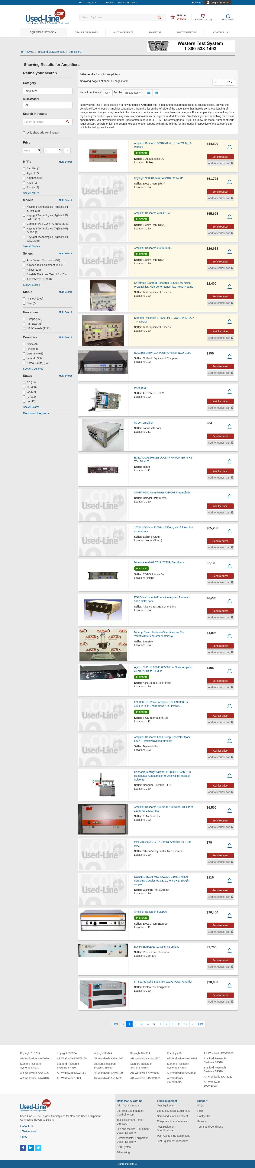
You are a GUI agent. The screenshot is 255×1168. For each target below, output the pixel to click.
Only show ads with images (41, 132)
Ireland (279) (32, 358)
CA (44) (29, 382)
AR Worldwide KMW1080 (219, 1053)
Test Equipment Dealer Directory (130, 1121)
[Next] (192, 1024)
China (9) (30, 344)
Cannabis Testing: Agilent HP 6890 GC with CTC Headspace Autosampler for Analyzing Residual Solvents (162, 775)
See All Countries (33, 368)
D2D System (124, 1147)
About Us (26, 1126)
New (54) (30, 303)
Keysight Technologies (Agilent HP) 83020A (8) (45, 238)
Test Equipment (166, 1105)
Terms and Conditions (210, 1126)
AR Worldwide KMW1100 (108, 1058)
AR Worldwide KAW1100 (108, 1072)
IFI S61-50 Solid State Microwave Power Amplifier (163, 981)
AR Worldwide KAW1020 (34, 1072)
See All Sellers (31, 284)
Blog (23, 1136)
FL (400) (30, 387)
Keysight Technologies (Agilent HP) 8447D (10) (45, 217)
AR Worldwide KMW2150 (72, 1058)
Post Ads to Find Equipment (173, 1135)
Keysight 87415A (140, 1053)
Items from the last (91, 92)
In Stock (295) (33, 298)
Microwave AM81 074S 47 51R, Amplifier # (159, 562)
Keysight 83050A (67, 1053)
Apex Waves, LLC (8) (37, 279)
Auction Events (123, 32)
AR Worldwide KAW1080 (71, 1072)
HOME (31, 51)
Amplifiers (76, 51)
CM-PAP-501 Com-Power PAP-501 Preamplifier (162, 492)
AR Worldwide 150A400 (107, 1078)
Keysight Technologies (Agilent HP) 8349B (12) (45, 208)
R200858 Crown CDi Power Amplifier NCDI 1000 (162, 352)
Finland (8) (31, 348)
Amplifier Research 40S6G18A (152, 213)
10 (185, 1023)
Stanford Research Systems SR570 (215, 1069)
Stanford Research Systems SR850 (178, 1065)
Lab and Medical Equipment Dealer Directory (133, 1130)
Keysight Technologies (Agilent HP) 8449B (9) (45, 230)
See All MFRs (31, 193)
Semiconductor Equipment (172, 1116)
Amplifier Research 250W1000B (153, 247)
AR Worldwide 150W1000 (145, 1078)
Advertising (123, 1152)
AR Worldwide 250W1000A (175, 1080)
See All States (31, 406)
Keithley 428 (174, 1053)
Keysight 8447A (103, 1053)
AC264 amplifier (143, 422)
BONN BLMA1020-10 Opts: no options (156, 946)
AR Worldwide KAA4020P (182, 1058)
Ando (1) (30, 182)
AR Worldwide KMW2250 (145, 1058)
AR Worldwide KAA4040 (34, 1078)
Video (196, 2)
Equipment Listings (43, 32)
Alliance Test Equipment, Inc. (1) (44, 264)
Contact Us (220, 32)
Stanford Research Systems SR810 (68, 1065)
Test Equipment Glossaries (173, 1141)
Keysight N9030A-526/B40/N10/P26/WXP (158, 178)
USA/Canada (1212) (36, 328)
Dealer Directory (86, 32)
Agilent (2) (31, 173)
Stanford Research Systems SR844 (141, 1065)
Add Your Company (128, 1105)
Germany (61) (33, 353)
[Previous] (123, 1024)
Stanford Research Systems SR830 (105, 1065)
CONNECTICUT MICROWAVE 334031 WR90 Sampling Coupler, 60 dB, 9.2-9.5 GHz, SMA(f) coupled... (161, 880)
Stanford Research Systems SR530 (31, 1065)
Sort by (118, 92)
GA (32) (29, 391)
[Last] (200, 1024)
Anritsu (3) (31, 187)
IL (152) (29, 396)
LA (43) (29, 401)
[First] (115, 1024)
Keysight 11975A (30, 1053)
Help (200, 1110)
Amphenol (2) (33, 177)
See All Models (31, 246)
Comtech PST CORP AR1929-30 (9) (46, 223)
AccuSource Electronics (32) (41, 260)
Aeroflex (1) (31, 168)
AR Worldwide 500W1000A (212, 1083)
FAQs (200, 1105)
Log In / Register (220, 2)
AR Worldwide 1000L (69, 1078)
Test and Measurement (53, 51)
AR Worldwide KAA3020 (181, 1072)
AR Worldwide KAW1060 (145, 1072)
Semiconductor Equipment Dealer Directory (132, 1139)
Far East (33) (32, 323)
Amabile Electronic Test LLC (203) (44, 274)
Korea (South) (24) (36, 362)
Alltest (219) (32, 269)
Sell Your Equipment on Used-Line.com (130, 1112)
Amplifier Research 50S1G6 (150, 911)
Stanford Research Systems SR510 (215, 1060)
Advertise (154, 32)
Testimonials (28, 1131)
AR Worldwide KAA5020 (34, 1058)
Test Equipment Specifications (166, 1128)
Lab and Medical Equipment (173, 1110)
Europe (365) (32, 318)
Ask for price (220, 331)
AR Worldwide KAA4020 (218, 1076)
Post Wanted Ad (187, 32)
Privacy (201, 1121)
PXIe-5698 (140, 387)
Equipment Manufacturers (172, 1121)
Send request (220, 156)
